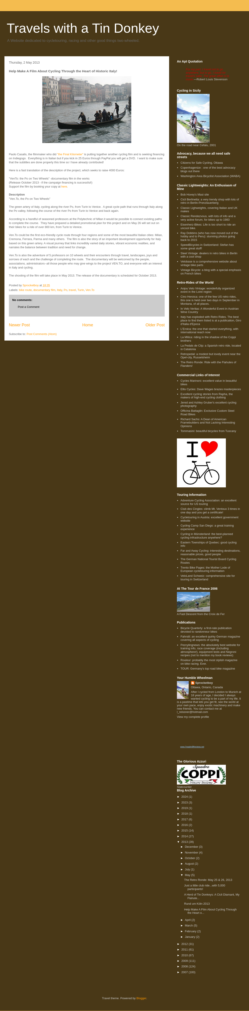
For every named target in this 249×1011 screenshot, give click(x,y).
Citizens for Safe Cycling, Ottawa (201, 162)
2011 (185, 949)
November (192, 852)
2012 (185, 944)
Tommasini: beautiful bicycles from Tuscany (208, 431)
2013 (185, 842)
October (190, 858)
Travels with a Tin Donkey (83, 28)
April (188, 920)
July (188, 869)
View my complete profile (193, 716)
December (192, 846)
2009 (185, 961)
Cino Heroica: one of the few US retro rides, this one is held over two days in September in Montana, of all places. (209, 300)
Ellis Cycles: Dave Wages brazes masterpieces (210, 389)
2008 (185, 966)
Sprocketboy (204, 682)
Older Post (155, 325)
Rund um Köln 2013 (197, 903)
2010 (185, 955)
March (189, 925)
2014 (185, 836)
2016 (185, 825)
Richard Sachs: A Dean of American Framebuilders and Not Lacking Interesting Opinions (207, 423)
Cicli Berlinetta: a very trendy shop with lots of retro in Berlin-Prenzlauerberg (209, 201)
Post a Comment (28, 307)
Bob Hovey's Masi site (194, 194)
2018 (185, 813)
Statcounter (184, 787)
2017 (185, 819)
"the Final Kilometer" (70, 154)
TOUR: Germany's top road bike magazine (207, 668)
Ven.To (90, 290)
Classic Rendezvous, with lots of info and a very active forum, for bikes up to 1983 (207, 217)
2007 (185, 972)
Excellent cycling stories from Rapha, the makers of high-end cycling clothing (206, 395)
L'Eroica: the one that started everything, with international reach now (209, 330)
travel (72, 290)
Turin (80, 290)
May (188, 875)
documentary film (44, 290)
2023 (185, 802)
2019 (185, 808)
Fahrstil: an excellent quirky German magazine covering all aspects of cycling (210, 638)
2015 (185, 830)
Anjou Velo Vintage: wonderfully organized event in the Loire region (207, 290)
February (191, 931)
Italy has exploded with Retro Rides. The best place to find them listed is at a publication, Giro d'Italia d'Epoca (210, 320)
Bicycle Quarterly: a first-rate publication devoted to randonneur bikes (206, 629)
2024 (185, 796)
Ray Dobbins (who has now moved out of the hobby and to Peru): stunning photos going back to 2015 (209, 236)
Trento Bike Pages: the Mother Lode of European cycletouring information (205, 569)
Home (87, 325)
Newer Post (19, 325)
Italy (59, 290)
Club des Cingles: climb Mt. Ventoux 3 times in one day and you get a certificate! (210, 510)
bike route (25, 290)
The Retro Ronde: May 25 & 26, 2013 (208, 880)
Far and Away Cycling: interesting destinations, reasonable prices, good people (210, 552)
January (190, 936)
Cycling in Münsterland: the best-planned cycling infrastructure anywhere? (206, 535)
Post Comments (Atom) (42, 334)
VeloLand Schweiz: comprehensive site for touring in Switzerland (207, 577)
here (64, 186)
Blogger (141, 998)
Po (65, 290)
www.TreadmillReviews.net (192, 747)
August (190, 863)
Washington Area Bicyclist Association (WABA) (210, 176)
